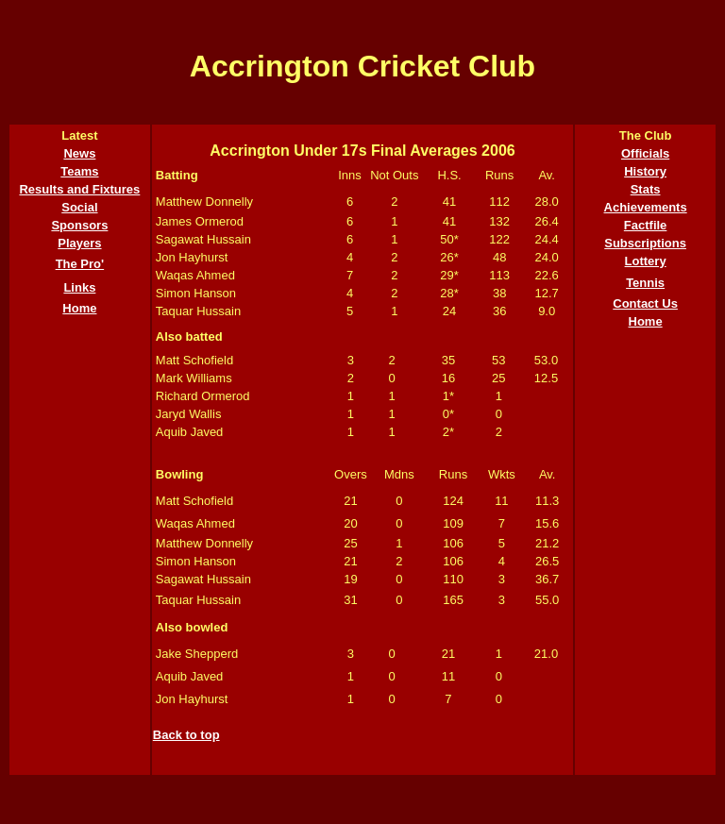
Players (79, 243)
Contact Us (645, 303)
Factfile (645, 225)
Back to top (186, 735)
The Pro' (80, 264)
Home (79, 308)
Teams (79, 171)
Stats (646, 189)
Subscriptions (645, 243)
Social (79, 207)
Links (79, 287)
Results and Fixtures (79, 189)
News (79, 153)
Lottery (645, 261)
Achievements (645, 207)
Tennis (645, 283)
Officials (645, 153)
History (645, 171)
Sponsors (79, 225)
